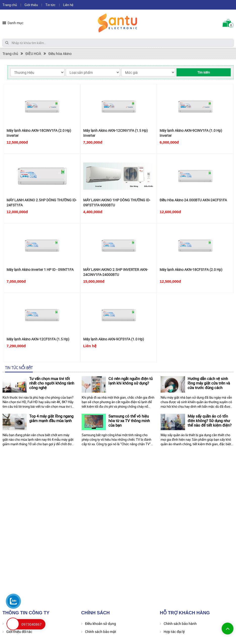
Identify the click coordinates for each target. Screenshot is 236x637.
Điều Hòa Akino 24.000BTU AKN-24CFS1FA (193, 200)
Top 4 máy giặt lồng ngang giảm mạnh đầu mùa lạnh (51, 418)
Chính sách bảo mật (100, 631)
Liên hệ (68, 5)
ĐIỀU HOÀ (33, 53)
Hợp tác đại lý (174, 631)
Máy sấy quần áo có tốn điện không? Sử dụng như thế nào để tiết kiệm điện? (209, 420)
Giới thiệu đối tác (19, 631)
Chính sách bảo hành (180, 623)
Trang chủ (10, 5)
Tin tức (50, 5)
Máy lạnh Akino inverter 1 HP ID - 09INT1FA (40, 269)
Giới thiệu (31, 5)
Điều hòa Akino (60, 53)
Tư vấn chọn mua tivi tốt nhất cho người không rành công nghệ (51, 383)
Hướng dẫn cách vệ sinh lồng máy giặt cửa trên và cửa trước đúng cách (209, 383)
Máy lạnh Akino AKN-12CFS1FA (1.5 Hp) (38, 339)
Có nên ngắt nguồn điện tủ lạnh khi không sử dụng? (130, 381)
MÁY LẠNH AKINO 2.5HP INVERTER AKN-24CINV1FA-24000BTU (115, 272)
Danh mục (15, 22)
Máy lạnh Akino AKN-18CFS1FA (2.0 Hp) (191, 269)
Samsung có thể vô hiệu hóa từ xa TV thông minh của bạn (129, 420)
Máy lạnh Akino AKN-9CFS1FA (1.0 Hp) (113, 339)
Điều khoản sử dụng (100, 623)
